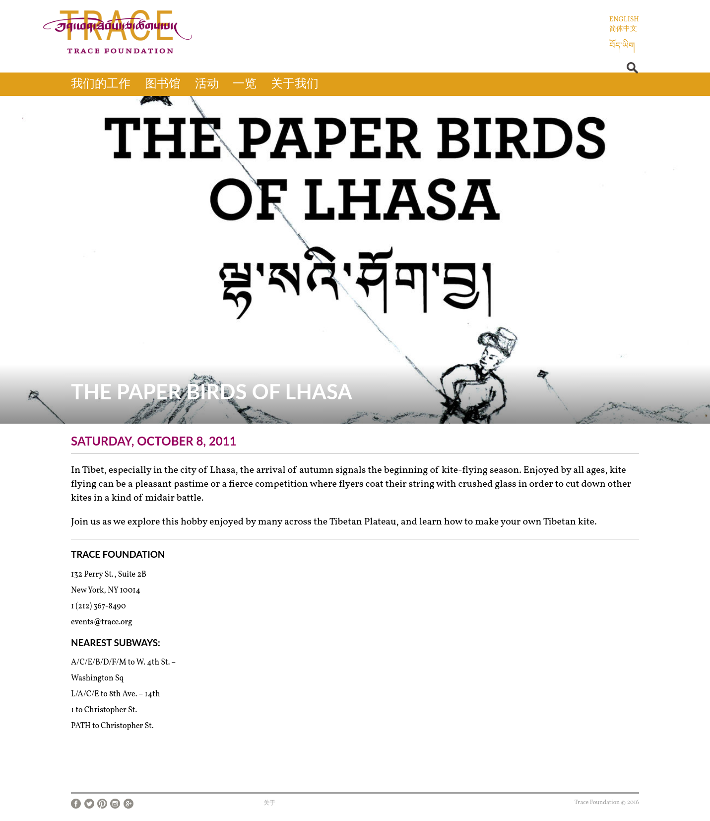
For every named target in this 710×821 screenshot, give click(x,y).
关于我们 (295, 84)
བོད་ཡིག (622, 46)
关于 (269, 803)
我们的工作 (100, 84)
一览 (245, 84)
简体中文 (623, 29)
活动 (207, 84)
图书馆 (163, 84)
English (624, 19)
